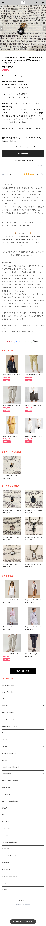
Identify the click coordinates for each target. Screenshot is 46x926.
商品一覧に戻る (23, 671)
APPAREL (5, 706)
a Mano (5, 699)
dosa (4, 733)
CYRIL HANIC (7, 849)
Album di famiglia (8, 712)
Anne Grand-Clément (10, 767)
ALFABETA (6, 869)
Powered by (23, 904)
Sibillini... (5, 760)
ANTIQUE (5, 863)
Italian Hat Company (10, 781)
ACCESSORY (6, 774)
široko (4, 883)
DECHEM (5, 835)
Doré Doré (6, 794)
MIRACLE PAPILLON (9, 753)
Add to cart (23, 153)
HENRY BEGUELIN (8, 685)
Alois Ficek (6, 788)
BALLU (4, 808)
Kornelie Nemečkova (10, 801)
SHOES (4, 747)
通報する (41, 166)
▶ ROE (4, 890)
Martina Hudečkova (9, 842)
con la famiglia (7, 692)
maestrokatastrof (9, 856)
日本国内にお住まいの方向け (23, 160)
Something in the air (10, 726)
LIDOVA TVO (7, 828)
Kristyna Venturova (9, 876)
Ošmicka (5, 740)
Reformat (5, 822)
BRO (3, 815)
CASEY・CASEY (8, 719)
